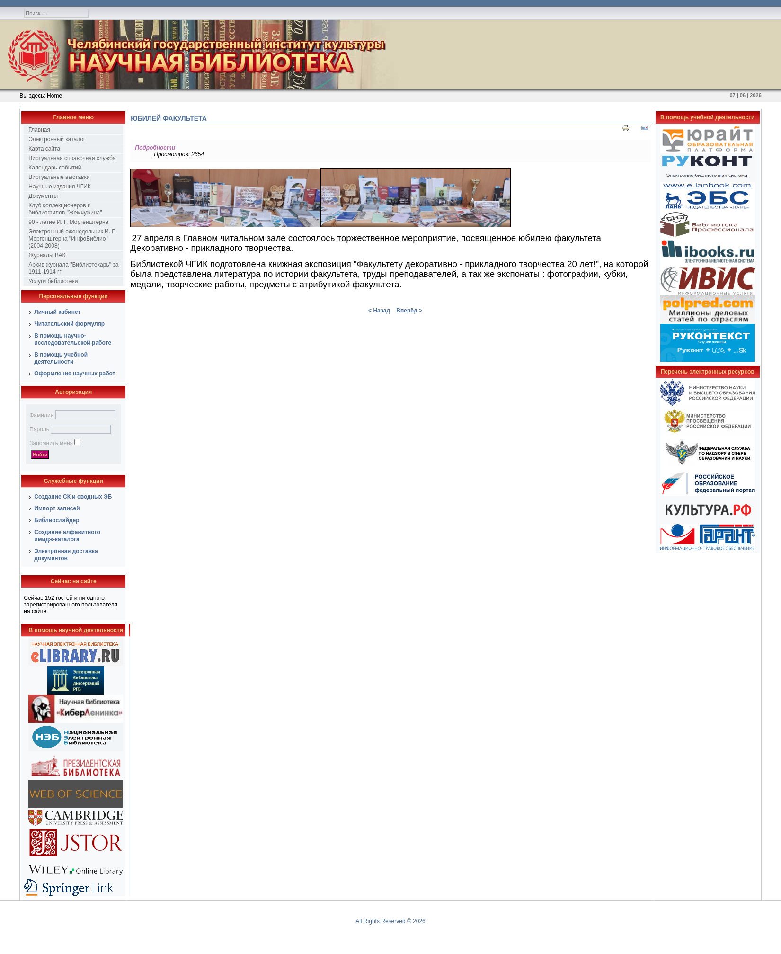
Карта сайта (44, 148)
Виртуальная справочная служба (71, 158)
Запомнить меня (51, 443)
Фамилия (41, 415)
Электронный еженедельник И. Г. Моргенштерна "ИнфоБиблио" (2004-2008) (71, 238)
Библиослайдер (56, 520)
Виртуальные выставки (58, 177)
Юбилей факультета (169, 118)
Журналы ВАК (46, 255)
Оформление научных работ (74, 373)
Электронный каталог (56, 139)
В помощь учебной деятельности (61, 358)
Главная (39, 129)
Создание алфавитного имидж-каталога (67, 536)
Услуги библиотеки (53, 281)
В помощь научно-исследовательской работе (72, 339)
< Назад (379, 310)
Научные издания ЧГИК (59, 186)
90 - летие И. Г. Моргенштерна (68, 222)
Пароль (39, 429)
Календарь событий (54, 167)
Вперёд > (409, 310)
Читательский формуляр (69, 324)
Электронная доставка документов (66, 555)
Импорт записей (57, 508)
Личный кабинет (57, 312)
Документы (43, 196)
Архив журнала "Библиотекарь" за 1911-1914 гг (73, 268)
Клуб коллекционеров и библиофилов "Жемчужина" (65, 209)
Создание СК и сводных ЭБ (73, 496)
